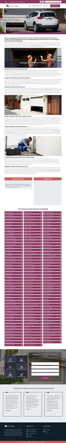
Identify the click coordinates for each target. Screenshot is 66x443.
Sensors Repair (46, 318)
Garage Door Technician (28, 330)
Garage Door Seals (8, 295)
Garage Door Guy (7, 339)
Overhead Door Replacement (48, 275)
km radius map (47, 192)
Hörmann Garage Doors (47, 252)
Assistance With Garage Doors (10, 218)
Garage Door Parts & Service (28, 284)
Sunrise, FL (7, 1)
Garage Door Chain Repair (9, 290)
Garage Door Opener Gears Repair (29, 267)
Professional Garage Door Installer (49, 284)
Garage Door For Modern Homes (10, 324)
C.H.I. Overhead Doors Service (9, 229)
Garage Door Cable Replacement (10, 287)
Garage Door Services (37, 5)
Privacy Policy (30, 436)
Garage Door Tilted (27, 333)
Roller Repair (46, 298)
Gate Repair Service (47, 235)
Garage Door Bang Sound (9, 272)
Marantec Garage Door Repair (48, 261)
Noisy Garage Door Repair (28, 249)
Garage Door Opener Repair (28, 272)
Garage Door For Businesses (9, 318)
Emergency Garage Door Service (10, 258)
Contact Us (45, 5)
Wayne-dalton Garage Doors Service (49, 333)
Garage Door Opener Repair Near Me (30, 275)
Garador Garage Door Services (10, 269)
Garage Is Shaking (46, 232)
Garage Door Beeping (8, 275)
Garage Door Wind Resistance (48, 218)
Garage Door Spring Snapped (28, 324)
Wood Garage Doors (47, 339)
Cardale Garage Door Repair (9, 235)
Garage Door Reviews (27, 301)
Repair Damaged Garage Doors (48, 287)
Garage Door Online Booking (28, 264)
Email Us (23, 1)
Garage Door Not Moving (28, 258)
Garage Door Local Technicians (29, 241)
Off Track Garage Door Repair (48, 269)
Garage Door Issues (27, 232)
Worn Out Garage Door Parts (48, 341)
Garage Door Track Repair (28, 341)
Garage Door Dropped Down (9, 298)
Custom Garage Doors (8, 252)
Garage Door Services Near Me (29, 313)
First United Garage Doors (9, 267)
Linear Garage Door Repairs (48, 258)
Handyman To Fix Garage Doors (49, 249)
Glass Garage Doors (47, 241)
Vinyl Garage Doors (47, 330)
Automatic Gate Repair (8, 223)
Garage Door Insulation (28, 226)
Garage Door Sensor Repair (28, 307)
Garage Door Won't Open (47, 226)
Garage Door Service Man (28, 310)
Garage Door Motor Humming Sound (30, 252)
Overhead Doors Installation (48, 278)
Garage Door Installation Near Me (29, 223)
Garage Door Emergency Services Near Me (11, 307)
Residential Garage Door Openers (49, 290)
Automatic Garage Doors (32, 431)
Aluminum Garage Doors (9, 212)
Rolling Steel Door (46, 304)
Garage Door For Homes (9, 321)
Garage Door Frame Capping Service (10, 327)
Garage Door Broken (8, 281)
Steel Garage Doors (47, 324)
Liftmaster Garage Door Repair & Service (50, 255)
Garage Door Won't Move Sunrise (12, 33)
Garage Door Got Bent (8, 333)
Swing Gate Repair (46, 327)
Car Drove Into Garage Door (9, 232)
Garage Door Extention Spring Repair (11, 313)
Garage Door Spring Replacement (29, 318)
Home (30, 5)
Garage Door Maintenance (28, 246)
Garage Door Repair (27, 295)
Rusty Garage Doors (47, 310)
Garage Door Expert (8, 310)
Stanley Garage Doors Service (48, 321)
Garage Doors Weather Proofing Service (50, 229)
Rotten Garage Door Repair (48, 307)
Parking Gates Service (47, 281)
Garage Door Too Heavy (28, 336)
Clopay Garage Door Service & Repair (11, 241)
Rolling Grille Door (46, 301)
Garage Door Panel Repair (28, 281)
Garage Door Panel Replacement (29, 278)
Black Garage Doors (8, 226)
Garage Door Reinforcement (28, 290)
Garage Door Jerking (27, 235)
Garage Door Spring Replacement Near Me (31, 321)
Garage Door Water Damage (48, 212)
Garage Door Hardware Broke (9, 344)
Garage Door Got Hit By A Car (9, 336)
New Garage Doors (47, 267)
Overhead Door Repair (47, 272)
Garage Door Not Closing (28, 255)
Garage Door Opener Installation (29, 269)
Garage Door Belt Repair (9, 278)
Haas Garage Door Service (48, 246)
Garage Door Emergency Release (10, 301)
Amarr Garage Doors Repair (9, 215)
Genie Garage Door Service (48, 238)
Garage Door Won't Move (47, 223)
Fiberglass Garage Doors (9, 264)
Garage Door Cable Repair (9, 284)
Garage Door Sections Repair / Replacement (31, 304)
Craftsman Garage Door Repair (10, 249)
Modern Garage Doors (47, 264)
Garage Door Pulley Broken (28, 287)
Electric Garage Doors (8, 255)
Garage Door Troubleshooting (29, 344)
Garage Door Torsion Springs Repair (30, 339)
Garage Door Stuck (27, 327)
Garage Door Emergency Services (10, 304)
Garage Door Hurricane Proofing (29, 218)
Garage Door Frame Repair (9, 330)
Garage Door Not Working (28, 261)
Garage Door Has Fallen (28, 212)
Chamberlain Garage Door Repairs (10, 238)
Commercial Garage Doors (9, 246)
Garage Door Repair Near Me (28, 298)
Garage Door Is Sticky (27, 229)
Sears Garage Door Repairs (48, 313)
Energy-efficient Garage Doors (10, 261)
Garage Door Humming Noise (9, 341)
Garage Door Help (27, 215)
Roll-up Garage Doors (47, 295)
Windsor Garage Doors (47, 336)
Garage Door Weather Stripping (49, 215)
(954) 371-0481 (55, 5)
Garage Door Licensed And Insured (29, 238)
